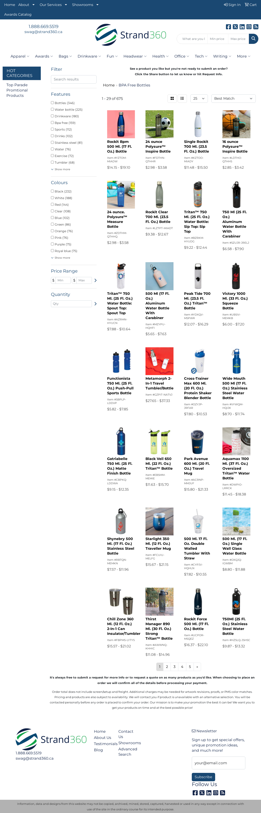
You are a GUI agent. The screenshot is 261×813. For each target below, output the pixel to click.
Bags (65, 56)
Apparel (20, 56)
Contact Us (125, 734)
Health (160, 56)
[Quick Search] (192, 39)
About (23, 5)
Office (181, 56)
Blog (98, 750)
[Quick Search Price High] (238, 39)
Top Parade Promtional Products (17, 90)
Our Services (51, 5)
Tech (201, 56)
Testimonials (103, 743)
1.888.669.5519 (43, 26)
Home (9, 5)
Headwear (135, 56)
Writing (222, 56)
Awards (44, 56)
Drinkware (89, 56)
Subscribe (203, 777)
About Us (102, 737)
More (243, 56)
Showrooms (82, 5)
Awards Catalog (18, 14)
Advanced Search (127, 752)
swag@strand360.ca (43, 31)
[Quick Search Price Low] (217, 39)
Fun (112, 56)
